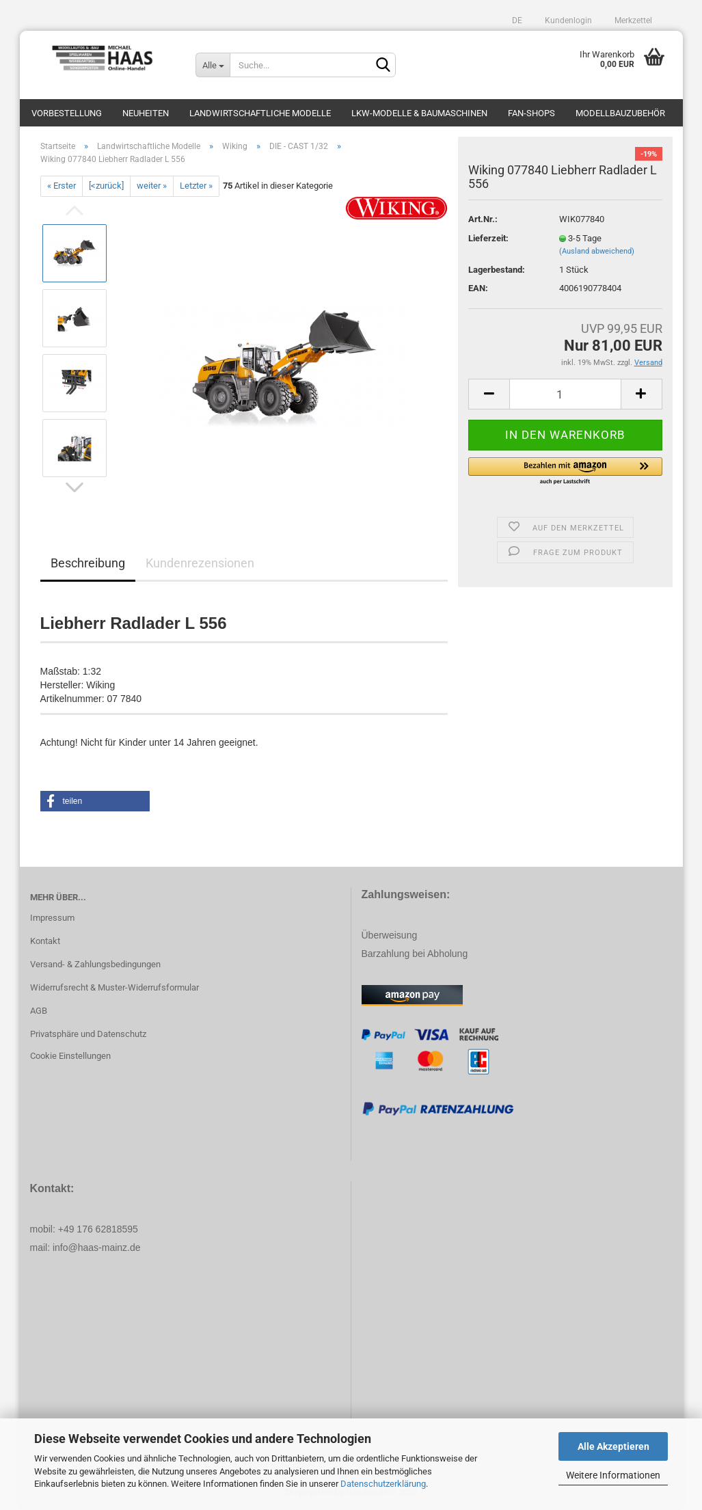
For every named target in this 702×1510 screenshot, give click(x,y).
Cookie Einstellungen (70, 1056)
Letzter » (196, 185)
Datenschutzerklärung (383, 1484)
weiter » (152, 185)
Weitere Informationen (613, 1475)
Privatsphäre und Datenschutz (88, 1034)
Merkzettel (632, 20)
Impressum (52, 918)
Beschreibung (88, 563)
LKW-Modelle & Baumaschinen (419, 113)
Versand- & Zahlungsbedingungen (95, 964)
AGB (38, 1011)
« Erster (61, 185)
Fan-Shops (531, 113)
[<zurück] (106, 185)
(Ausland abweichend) (596, 251)
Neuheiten (145, 113)
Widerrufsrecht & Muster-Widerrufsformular (114, 987)
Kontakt (45, 941)
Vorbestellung (66, 113)
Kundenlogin (567, 20)
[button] (565, 471)
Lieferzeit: (488, 238)
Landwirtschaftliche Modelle (260, 113)
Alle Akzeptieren (613, 1446)
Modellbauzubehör (620, 113)
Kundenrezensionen (200, 563)
